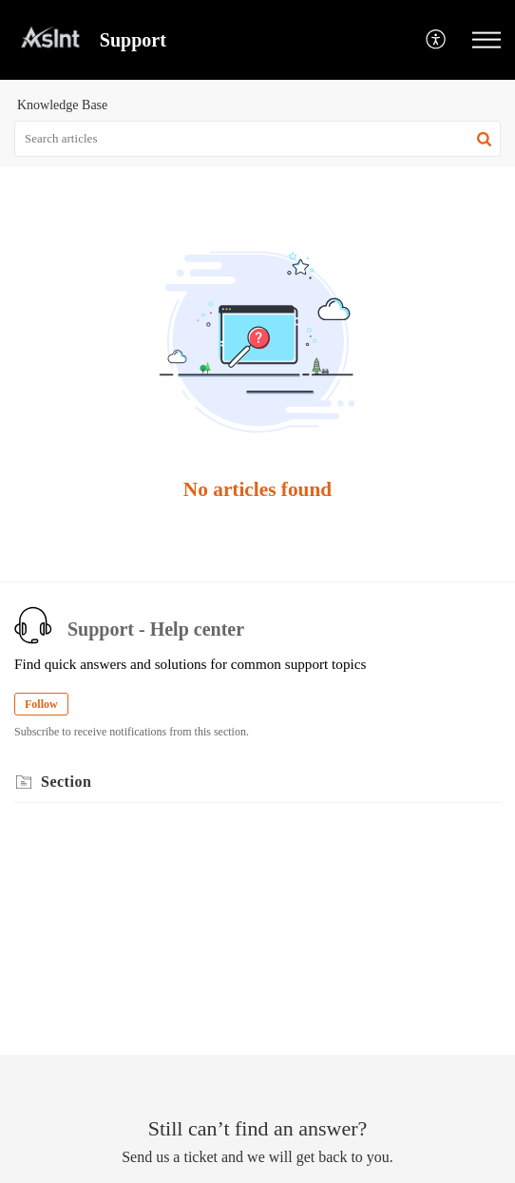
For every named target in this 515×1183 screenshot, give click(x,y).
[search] (257, 139)
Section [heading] (66, 781)
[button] (436, 40)
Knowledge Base (62, 105)
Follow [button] (41, 704)
